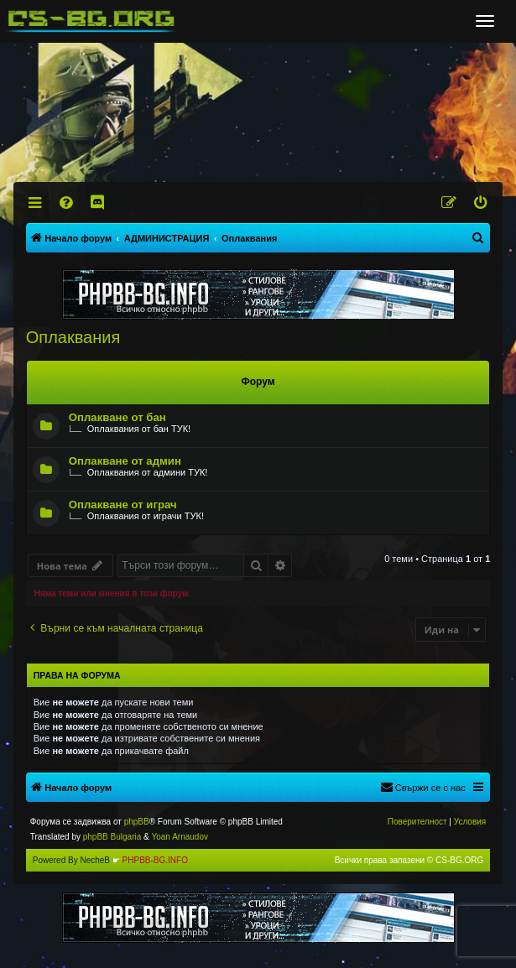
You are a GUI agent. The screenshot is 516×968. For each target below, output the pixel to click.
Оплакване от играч (123, 504)
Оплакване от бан (117, 417)
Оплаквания (73, 337)
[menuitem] (66, 203)
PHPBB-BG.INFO (155, 860)
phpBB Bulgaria (112, 836)
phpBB (136, 821)
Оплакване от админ (125, 461)
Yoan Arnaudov (179, 836)
